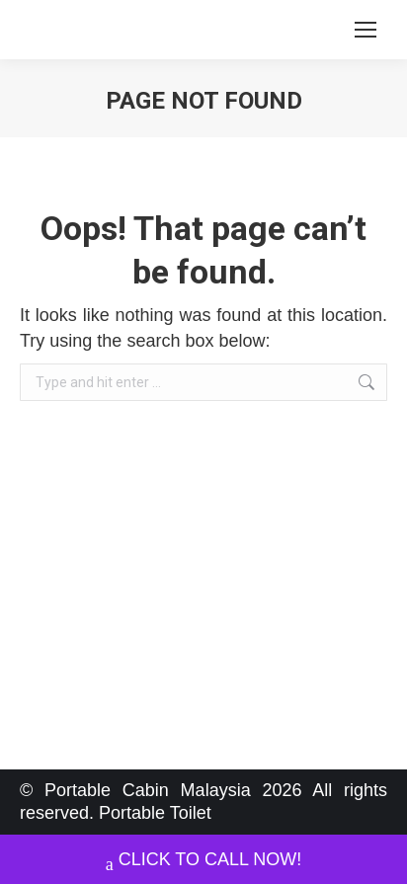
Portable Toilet (155, 813)
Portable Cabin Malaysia (147, 790)
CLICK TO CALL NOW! (204, 861)
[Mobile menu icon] (365, 29)
